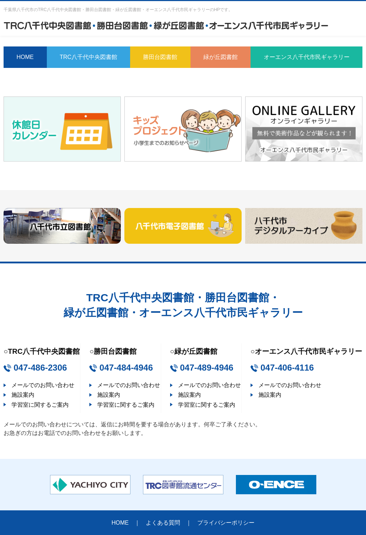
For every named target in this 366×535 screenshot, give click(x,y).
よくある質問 (163, 523)
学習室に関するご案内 (40, 405)
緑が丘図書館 (220, 57)
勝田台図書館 (160, 57)
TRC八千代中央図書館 (88, 57)
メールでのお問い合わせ (42, 385)
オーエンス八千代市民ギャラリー (307, 57)
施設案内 (22, 395)
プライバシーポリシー (225, 523)
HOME (25, 57)
